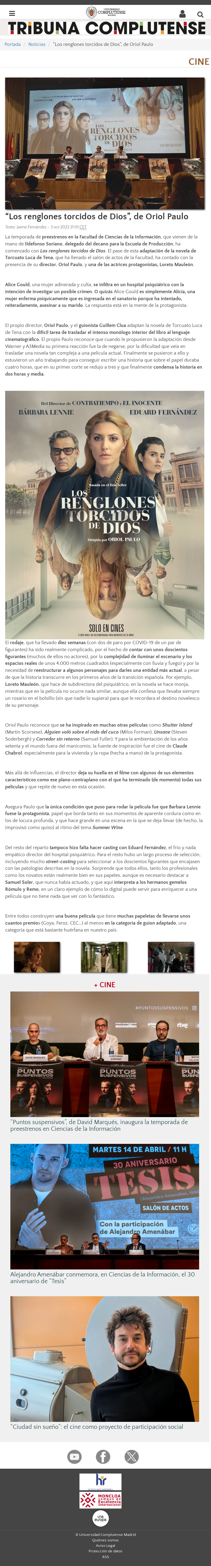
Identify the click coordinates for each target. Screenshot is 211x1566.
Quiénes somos (105, 1540)
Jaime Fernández (32, 227)
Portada (13, 44)
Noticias (36, 44)
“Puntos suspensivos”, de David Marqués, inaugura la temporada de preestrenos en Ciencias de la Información (99, 1125)
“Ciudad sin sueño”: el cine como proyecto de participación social (96, 1427)
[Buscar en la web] (200, 14)
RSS (105, 1557)
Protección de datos (105, 1551)
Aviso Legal (105, 1545)
